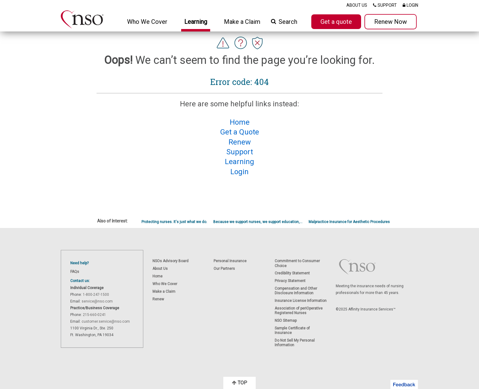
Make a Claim (242, 21)
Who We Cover (164, 284)
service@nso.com (97, 301)
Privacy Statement (290, 281)
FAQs (74, 272)
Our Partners (224, 268)
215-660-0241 (94, 315)
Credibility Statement (292, 273)
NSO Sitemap (286, 320)
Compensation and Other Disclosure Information (296, 290)
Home (157, 276)
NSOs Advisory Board (170, 261)
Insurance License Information (301, 301)
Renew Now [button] (390, 21)
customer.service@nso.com (106, 321)
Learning (195, 21)
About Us (160, 268)
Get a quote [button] (336, 21)
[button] (404, 384)
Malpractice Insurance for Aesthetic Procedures (349, 222)
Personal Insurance (230, 261)
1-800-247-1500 (96, 294)
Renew (158, 299)
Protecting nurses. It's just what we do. (174, 222)
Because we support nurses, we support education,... (257, 222)
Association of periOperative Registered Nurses (299, 310)
